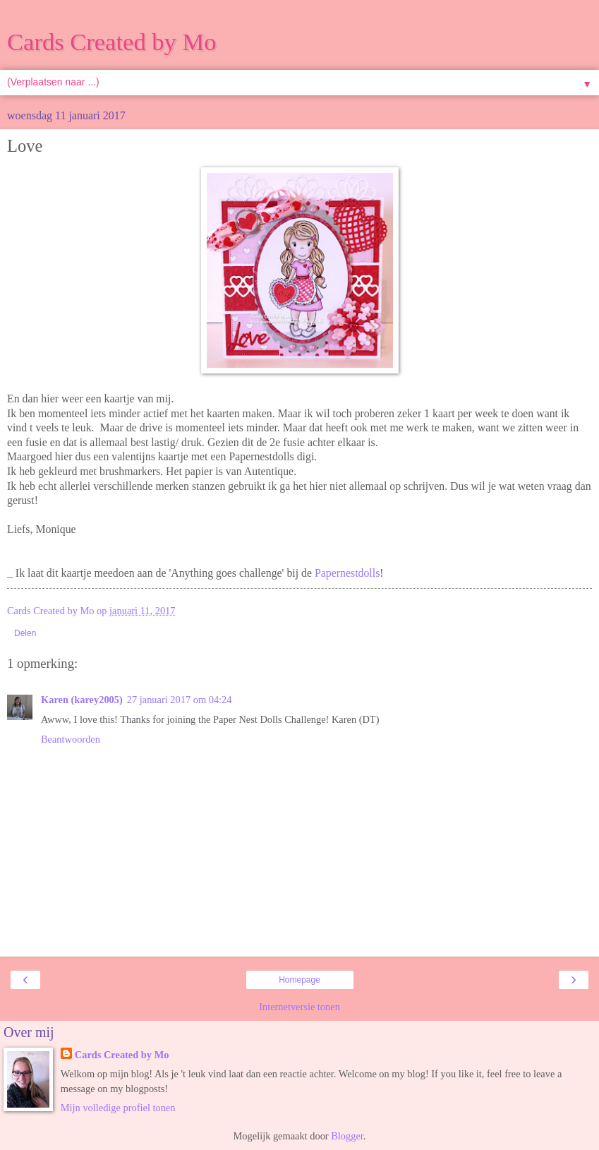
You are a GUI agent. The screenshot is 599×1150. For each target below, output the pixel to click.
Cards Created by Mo (111, 41)
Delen (25, 633)
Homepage (299, 980)
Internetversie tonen (299, 1006)
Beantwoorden (70, 739)
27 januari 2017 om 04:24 (179, 699)
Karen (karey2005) (82, 699)
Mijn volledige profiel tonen (118, 1107)
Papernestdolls (347, 573)
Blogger (347, 1136)
